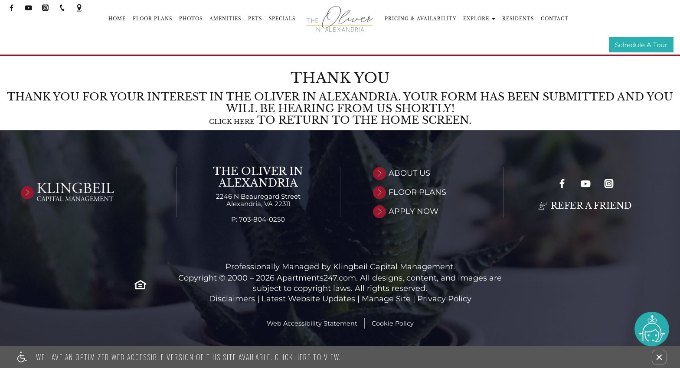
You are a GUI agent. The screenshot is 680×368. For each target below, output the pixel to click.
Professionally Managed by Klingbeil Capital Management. (340, 267)
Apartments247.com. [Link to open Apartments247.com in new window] (317, 278)
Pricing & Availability (420, 19)
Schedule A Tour (641, 45)
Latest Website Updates (308, 299)
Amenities (225, 19)
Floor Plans (152, 19)
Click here (232, 122)
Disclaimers (232, 299)
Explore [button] (479, 19)
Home (117, 19)
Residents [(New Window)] (518, 19)
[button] (659, 357)
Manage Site (386, 299)
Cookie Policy (393, 324)
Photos (191, 19)
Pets (255, 19)
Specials (282, 19)
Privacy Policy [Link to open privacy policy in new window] (444, 299)
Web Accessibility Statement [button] (312, 324)
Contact (555, 19)
